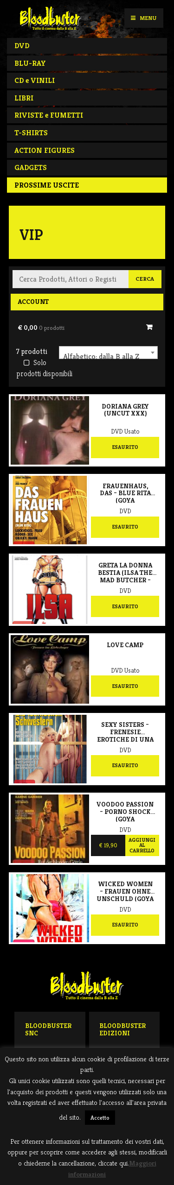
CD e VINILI (34, 80)
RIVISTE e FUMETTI (48, 115)
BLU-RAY (30, 63)
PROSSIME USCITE (46, 185)
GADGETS (30, 167)
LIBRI (23, 98)
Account (33, 301)
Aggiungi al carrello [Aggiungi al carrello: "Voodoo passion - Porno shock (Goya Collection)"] (142, 845)
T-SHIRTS (31, 133)
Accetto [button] (100, 1118)
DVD (21, 45)
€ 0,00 (41, 327)
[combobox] (108, 352)
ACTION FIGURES (44, 150)
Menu (143, 17)
